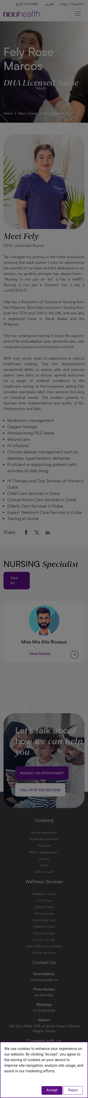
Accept (51, 1090)
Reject (73, 1090)
